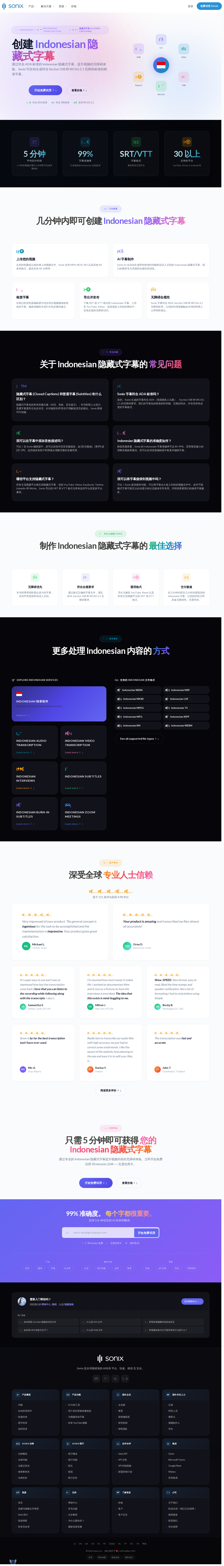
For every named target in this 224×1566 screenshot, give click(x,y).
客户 (120, 1509)
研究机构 (122, 1423)
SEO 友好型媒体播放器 (79, 1411)
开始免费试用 (45, 90)
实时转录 (22, 1429)
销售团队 (122, 1429)
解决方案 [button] (46, 6)
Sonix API (122, 1454)
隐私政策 (115, 1558)
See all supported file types (139, 738)
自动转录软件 (25, 1411)
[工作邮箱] (102, 1233)
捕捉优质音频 (75, 1527)
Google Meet (174, 1466)
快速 (122, 1369)
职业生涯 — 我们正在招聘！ (182, 1509)
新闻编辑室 (124, 1417)
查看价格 (79, 90)
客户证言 (122, 1515)
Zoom (171, 1454)
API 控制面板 (124, 1466)
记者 (170, 1405)
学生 (170, 1429)
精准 (130, 1369)
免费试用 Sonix (209, 5)
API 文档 (122, 1460)
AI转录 (107, 1369)
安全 (139, 1369)
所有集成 (173, 1478)
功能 (20, 1405)
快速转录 (22, 1417)
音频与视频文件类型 (28, 1509)
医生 (70, 1466)
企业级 (121, 1405)
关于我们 (173, 1503)
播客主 (171, 1417)
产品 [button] (31, 6)
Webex (171, 1472)
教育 (120, 1411)
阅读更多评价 (110, 1090)
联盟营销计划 (125, 1472)
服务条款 (129, 1558)
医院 (70, 1472)
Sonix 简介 (23, 1515)
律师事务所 (24, 1472)
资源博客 (22, 1521)
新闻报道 (173, 1515)
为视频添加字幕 (76, 1417)
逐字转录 (22, 1423)
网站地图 (102, 1558)
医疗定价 (72, 1478)
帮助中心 (46, 1305)
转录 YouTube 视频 (77, 1423)
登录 (190, 6)
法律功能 (22, 1460)
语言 (20, 1503)
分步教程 (72, 1515)
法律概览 (22, 1454)
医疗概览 (72, 1454)
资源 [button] (61, 6)
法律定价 (22, 1478)
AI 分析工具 (74, 1405)
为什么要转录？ (76, 1521)
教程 (54, 1305)
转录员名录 (24, 1527)
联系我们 (173, 1521)
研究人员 (173, 1411)
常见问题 (72, 1509)
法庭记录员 (24, 1466)
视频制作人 (174, 1423)
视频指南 (68, 1305)
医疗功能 (72, 1460)
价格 (73, 6)
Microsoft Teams (176, 1460)
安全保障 (173, 1527)
